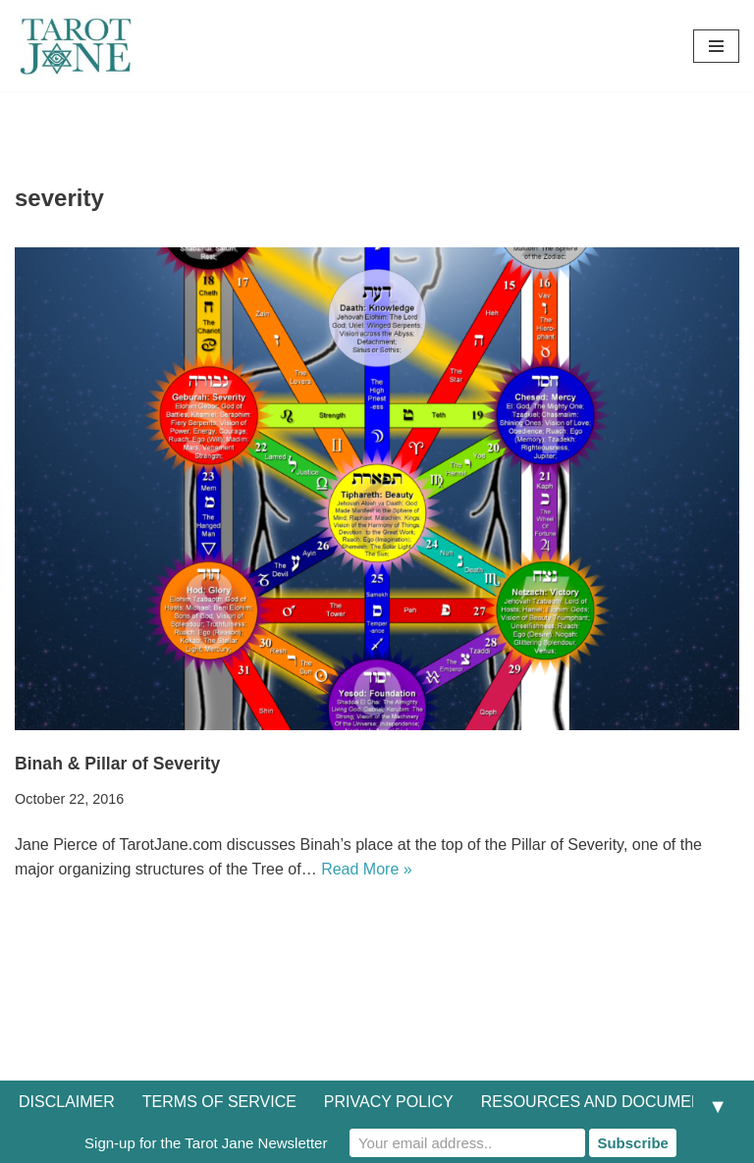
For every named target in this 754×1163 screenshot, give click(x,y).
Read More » (366, 869)
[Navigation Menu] (716, 46)
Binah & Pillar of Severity (117, 763)
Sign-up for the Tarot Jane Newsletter (205, 1143)
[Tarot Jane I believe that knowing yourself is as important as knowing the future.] (74, 46)
